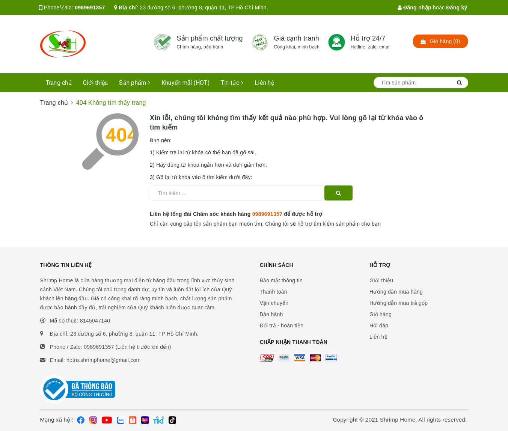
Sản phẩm (134, 82)
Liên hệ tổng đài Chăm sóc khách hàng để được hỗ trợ (236, 214)
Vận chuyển (274, 303)
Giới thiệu (95, 82)
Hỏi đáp (378, 325)
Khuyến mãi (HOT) (185, 82)
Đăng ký (456, 8)
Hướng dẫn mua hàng (396, 292)
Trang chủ (59, 82)
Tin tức (232, 82)
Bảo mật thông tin (281, 280)
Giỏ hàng (380, 314)
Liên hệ (264, 82)
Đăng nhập (414, 8)
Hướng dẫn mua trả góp (398, 303)
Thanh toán (273, 292)
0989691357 (90, 8)
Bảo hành (271, 314)
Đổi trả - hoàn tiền (282, 325)
